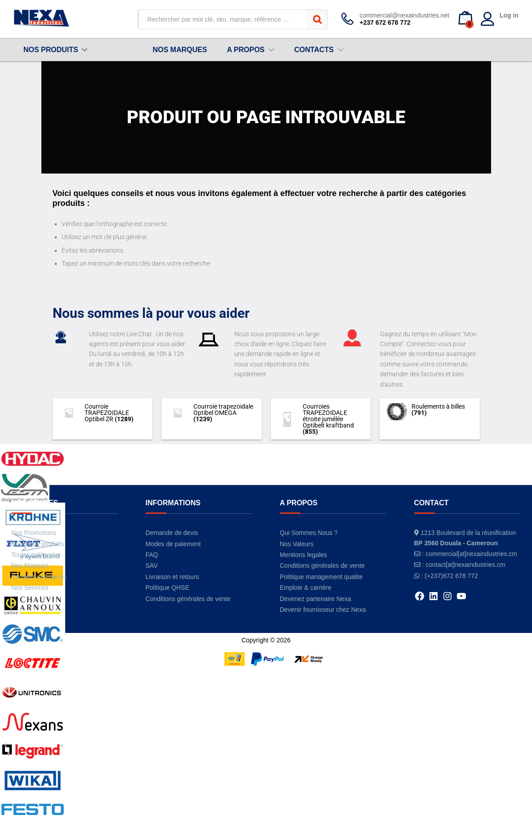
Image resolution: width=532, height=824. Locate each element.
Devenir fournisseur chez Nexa (323, 609)
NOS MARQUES (179, 49)
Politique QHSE (167, 587)
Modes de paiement (173, 544)
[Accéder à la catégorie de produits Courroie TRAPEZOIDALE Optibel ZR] (103, 412)
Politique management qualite (321, 576)
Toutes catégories (36, 554)
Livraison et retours (172, 576)
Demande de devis (172, 532)
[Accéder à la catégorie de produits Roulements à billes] (429, 411)
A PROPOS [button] (245, 49)
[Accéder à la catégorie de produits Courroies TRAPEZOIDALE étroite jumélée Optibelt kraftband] (321, 419)
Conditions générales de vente (188, 598)
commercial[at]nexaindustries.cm (471, 553)
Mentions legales (303, 554)
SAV (152, 565)
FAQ (152, 554)
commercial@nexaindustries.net (404, 15)
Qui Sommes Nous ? (309, 532)
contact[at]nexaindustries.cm (465, 564)
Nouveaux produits (37, 544)
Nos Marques (30, 565)
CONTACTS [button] (314, 49)
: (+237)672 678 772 (449, 575)
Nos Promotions (33, 532)
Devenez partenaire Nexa (315, 598)
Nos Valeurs (296, 544)
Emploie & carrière (305, 587)
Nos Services (29, 587)
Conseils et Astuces (38, 576)
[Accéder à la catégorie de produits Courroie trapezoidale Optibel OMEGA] (211, 412)
